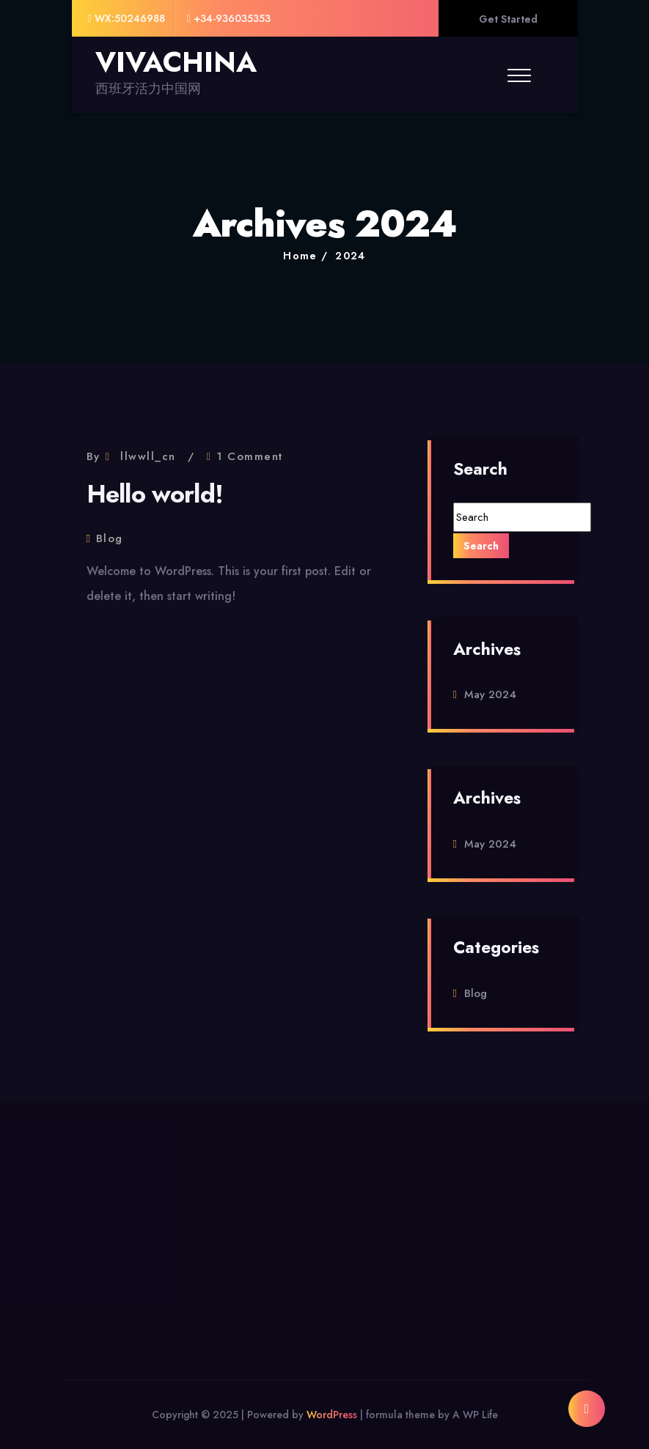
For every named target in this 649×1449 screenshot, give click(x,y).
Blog (109, 538)
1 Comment (249, 456)
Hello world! (155, 494)
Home (300, 255)
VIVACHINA (176, 62)
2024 (350, 255)
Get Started (508, 19)
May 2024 (490, 694)
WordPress (332, 1414)
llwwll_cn (148, 456)
